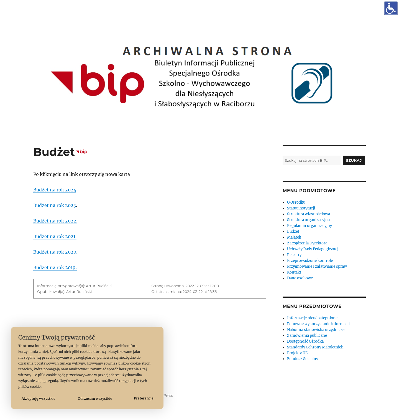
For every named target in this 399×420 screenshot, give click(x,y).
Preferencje (144, 398)
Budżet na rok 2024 (54, 190)
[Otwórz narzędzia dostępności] (391, 8)
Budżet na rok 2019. (55, 267)
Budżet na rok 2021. (54, 236)
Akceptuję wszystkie (38, 398)
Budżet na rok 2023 (54, 205)
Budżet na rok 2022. (55, 221)
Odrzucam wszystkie (95, 398)
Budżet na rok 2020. (55, 252)
